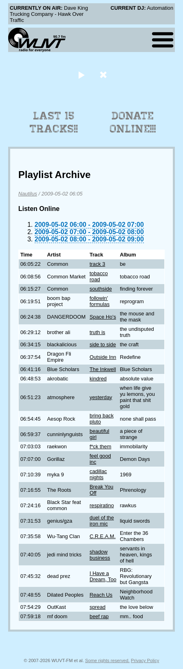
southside (100, 289)
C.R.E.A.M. (102, 536)
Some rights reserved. (107, 660)
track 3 (97, 264)
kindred (98, 379)
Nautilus (27, 194)
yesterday (100, 397)
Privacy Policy (145, 660)
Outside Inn (102, 357)
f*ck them (100, 446)
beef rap (99, 616)
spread (97, 607)
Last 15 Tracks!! (54, 122)
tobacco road (98, 276)
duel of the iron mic (101, 521)
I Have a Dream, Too (102, 576)
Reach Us (100, 595)
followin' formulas (99, 301)
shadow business (99, 555)
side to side (102, 344)
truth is (97, 332)
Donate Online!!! (133, 122)
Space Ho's (102, 317)
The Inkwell (102, 369)
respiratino (101, 505)
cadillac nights (98, 474)
